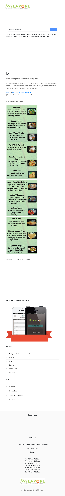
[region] (32, 54)
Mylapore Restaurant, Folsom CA (20, 354)
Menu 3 (19, 92)
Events (11, 357)
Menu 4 (24, 92)
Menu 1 (8, 92)
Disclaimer (12, 387)
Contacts (12, 372)
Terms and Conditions (16, 395)
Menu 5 (29, 92)
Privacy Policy (13, 391)
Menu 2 (14, 92)
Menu (11, 361)
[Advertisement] (21, 17)
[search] (28, 30)
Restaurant (13, 369)
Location (12, 365)
